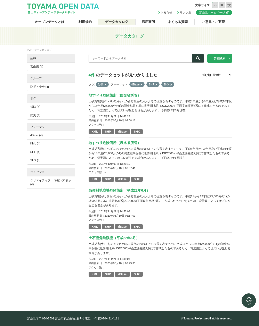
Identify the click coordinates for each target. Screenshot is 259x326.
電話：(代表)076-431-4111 (102, 318)
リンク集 (185, 12)
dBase (122, 131)
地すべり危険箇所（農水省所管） (115, 143)
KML (95, 131)
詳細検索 (219, 58)
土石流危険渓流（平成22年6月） (114, 238)
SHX (137, 131)
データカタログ (116, 22)
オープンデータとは (49, 22)
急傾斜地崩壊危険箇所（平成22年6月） (119, 190)
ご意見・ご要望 (213, 22)
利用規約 (85, 22)
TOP (29, 50)
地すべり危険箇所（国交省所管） (115, 95)
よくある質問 (178, 22)
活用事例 (148, 22)
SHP (108, 131)
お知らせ (166, 12)
